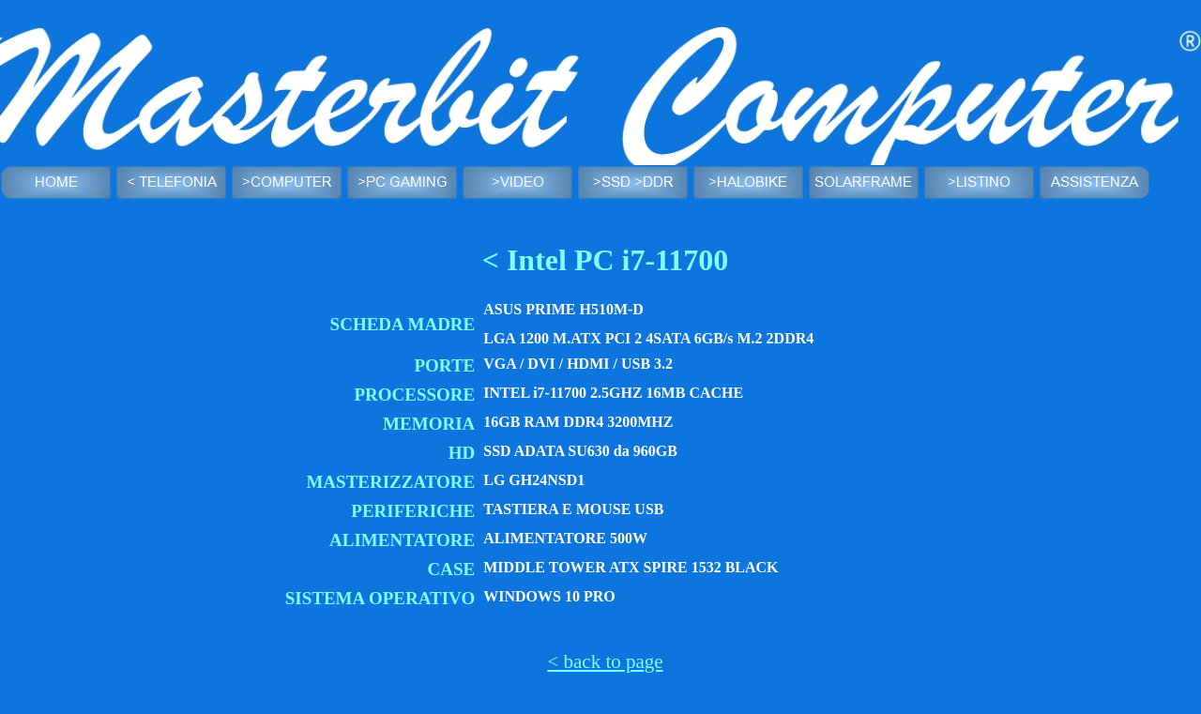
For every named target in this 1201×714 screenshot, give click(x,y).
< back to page (604, 661)
